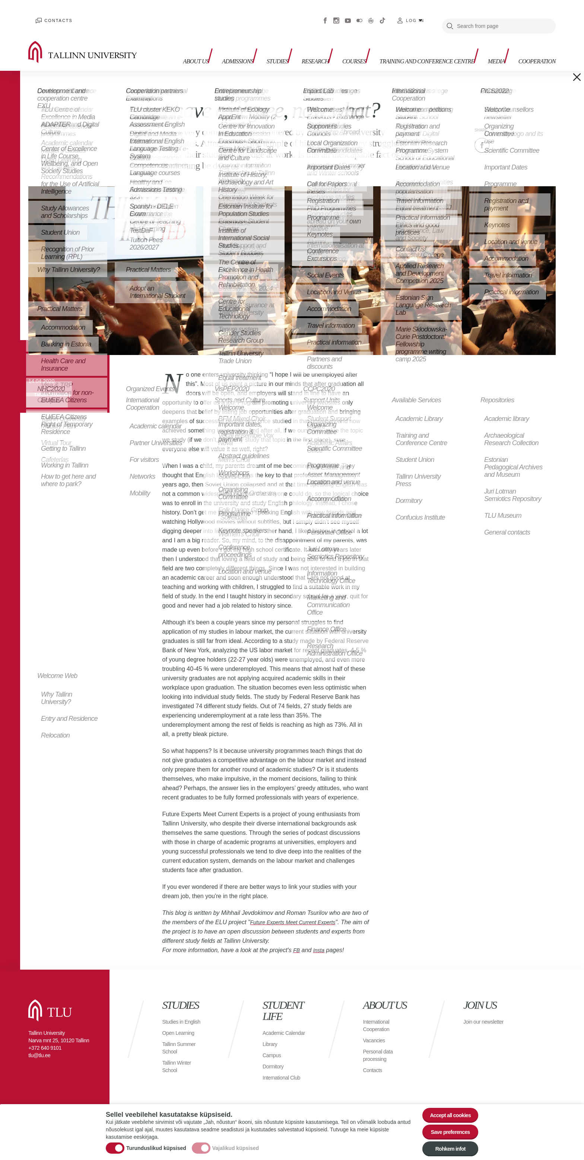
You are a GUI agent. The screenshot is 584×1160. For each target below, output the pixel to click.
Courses (346, 37)
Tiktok (382, 15)
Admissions (215, 37)
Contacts (52, 15)
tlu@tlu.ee (39, 1044)
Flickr (359, 15)
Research (303, 37)
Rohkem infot (445, 1147)
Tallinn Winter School (179, 1062)
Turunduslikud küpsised (156, 1143)
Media (486, 37)
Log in (415, 15)
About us (170, 41)
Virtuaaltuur (371, 15)
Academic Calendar (275, 1025)
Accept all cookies (445, 1106)
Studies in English (174, 1014)
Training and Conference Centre (408, 41)
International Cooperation (378, 1014)
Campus (273, 1051)
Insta (320, 939)
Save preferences (445, 1127)
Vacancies (375, 1029)
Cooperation (532, 37)
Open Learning (180, 1029)
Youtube (348, 15)
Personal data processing (380, 1044)
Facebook (325, 15)
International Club (284, 1074)
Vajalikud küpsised (235, 1143)
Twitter (500, 134)
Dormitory (275, 1062)
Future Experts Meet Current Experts (298, 911)
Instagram (336, 15)
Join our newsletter (476, 1014)
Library (271, 1040)
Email (519, 134)
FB (297, 939)
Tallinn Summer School (181, 1044)
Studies (260, 37)
